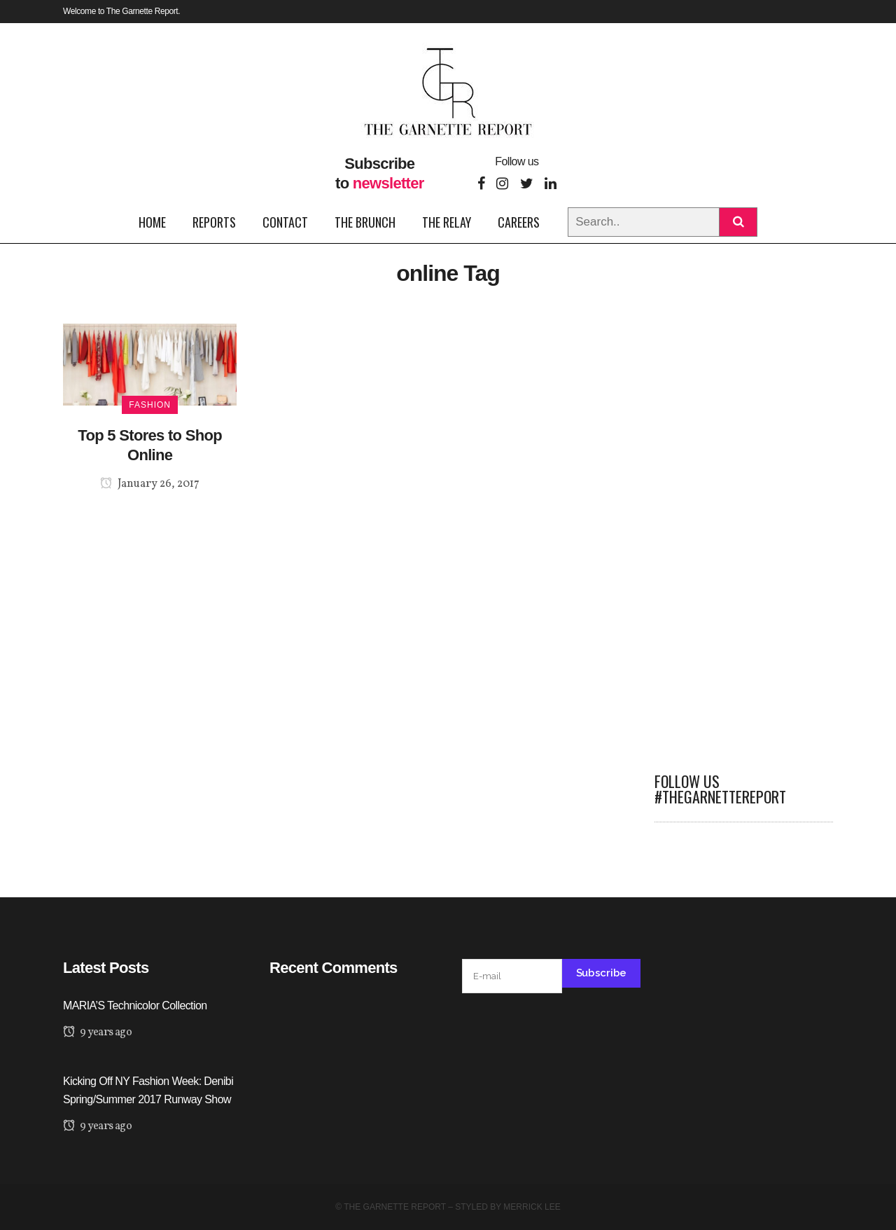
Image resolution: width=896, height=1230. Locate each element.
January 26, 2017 (150, 484)
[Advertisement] (743, 534)
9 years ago (97, 1032)
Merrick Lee (531, 1207)
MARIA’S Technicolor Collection (135, 1005)
